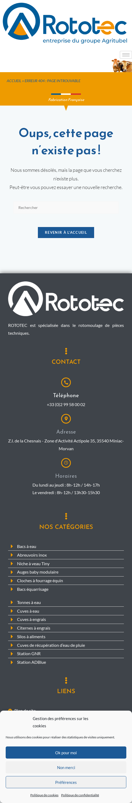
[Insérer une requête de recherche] (66, 207)
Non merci (66, 769)
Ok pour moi (66, 754)
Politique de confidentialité (80, 797)
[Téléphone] (66, 385)
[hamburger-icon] (126, 55)
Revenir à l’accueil (66, 235)
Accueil (14, 81)
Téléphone (66, 398)
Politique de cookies (44, 797)
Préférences (66, 783)
